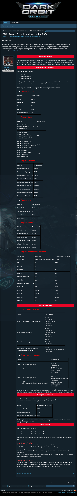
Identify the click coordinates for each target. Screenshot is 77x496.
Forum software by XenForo (14, 492)
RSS (75, 490)
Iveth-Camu (20, 476)
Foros (6, 23)
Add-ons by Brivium (15, 493)
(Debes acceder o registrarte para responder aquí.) (63, 482)
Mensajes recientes (8, 26)
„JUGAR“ (15, 51)
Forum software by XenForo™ (40, 492)
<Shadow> (28, 36)
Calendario (14, 22)
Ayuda (68, 490)
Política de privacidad (71, 492)
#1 (73, 473)
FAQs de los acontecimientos (13, 36)
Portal (72, 490)
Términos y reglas (61, 492)
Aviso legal (63, 490)
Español (3, 490)
